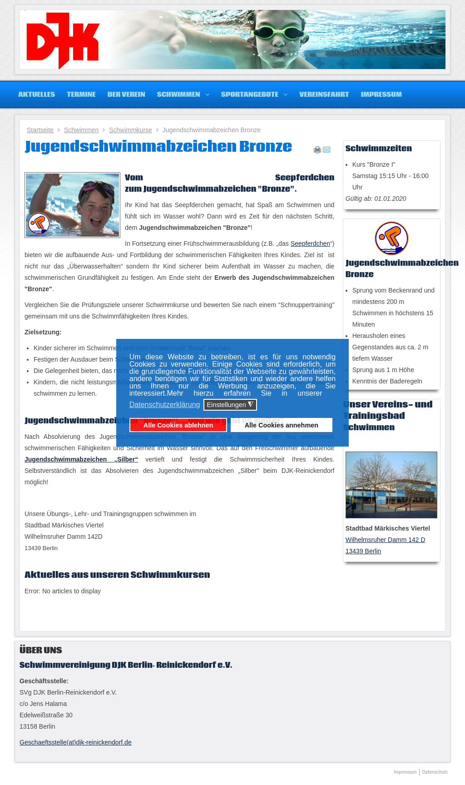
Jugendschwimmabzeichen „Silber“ (81, 459)
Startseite (40, 130)
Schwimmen (81, 130)
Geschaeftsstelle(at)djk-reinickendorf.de (76, 742)
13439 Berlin (363, 551)
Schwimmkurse (130, 130)
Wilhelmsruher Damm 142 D (385, 539)
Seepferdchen (310, 243)
